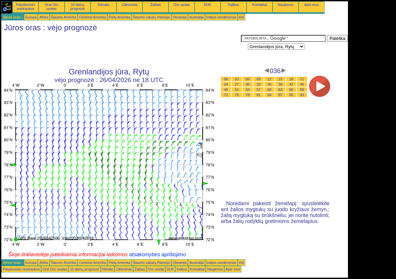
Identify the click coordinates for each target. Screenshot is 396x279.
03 (237, 79)
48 (226, 90)
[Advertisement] (121, 50)
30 (248, 84)
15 (280, 79)
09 (259, 79)
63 (280, 90)
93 (302, 95)
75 (237, 95)
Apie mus (311, 5)
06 (248, 79)
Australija (196, 17)
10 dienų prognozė (77, 7)
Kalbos (233, 5)
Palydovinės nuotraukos (25, 7)
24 (226, 84)
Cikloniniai (129, 5)
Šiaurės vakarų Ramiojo (151, 17)
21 (302, 79)
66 (291, 90)
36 (270, 84)
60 (270, 90)
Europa (31, 17)
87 (280, 95)
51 (237, 90)
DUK (207, 5)
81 (259, 95)
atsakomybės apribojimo (157, 254)
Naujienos (285, 5)
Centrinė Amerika (92, 17)
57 (259, 90)
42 (291, 84)
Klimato (104, 5)
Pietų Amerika (119, 17)
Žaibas (155, 5)
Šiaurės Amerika (64, 17)
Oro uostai (181, 5)
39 (280, 84)
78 (248, 95)
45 (302, 84)
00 (226, 79)
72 (226, 95)
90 (291, 95)
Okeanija (180, 17)
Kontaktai (259, 5)
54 (248, 90)
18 (291, 79)
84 (270, 95)
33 (259, 84)
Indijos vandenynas (221, 17)
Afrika (43, 17)
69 (302, 90)
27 (237, 84)
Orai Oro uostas (51, 7)
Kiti (241, 17)
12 (270, 79)
